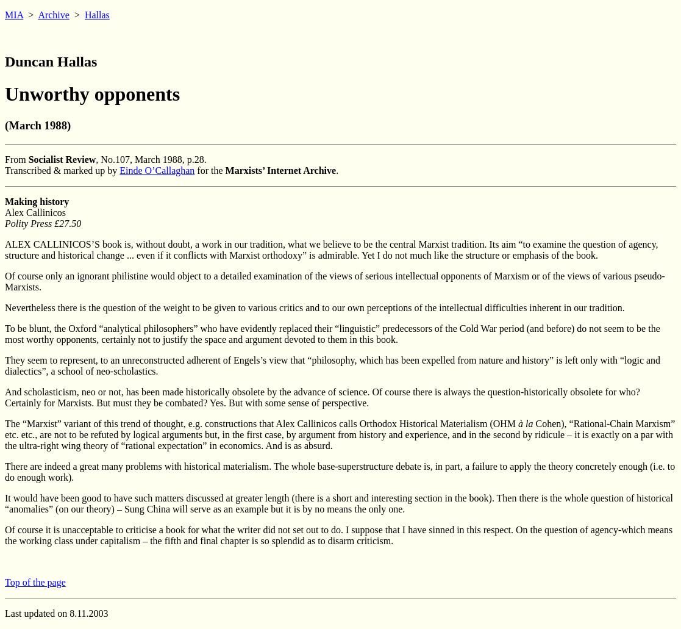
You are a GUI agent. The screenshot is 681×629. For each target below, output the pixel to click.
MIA (14, 15)
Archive (54, 15)
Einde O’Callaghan (156, 170)
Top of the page (35, 582)
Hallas (97, 15)
